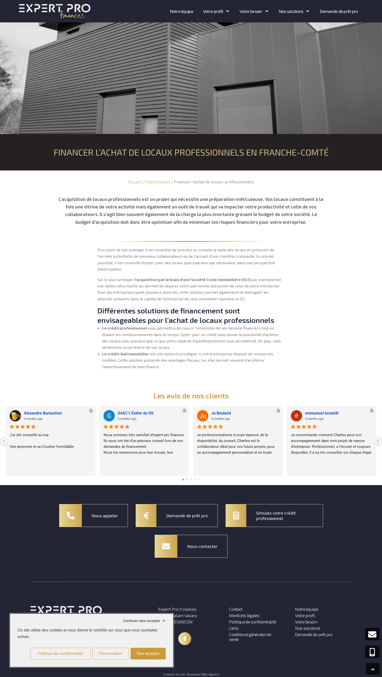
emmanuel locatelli (321, 413)
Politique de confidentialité (252, 621)
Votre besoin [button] (254, 11)
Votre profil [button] (216, 11)
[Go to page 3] (195, 479)
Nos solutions (307, 628)
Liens (233, 628)
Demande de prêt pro (339, 11)
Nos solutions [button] (294, 11)
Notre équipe (181, 11)
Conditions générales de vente (250, 637)
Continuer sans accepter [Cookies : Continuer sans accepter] (141, 621)
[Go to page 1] (187, 479)
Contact (235, 609)
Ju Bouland (221, 413)
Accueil (135, 181)
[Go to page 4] (199, 479)
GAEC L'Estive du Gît (135, 413)
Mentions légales (244, 615)
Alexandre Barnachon (43, 413)
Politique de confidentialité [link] (60, 653)
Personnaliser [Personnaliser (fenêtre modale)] (111, 653)
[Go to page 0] (183, 479)
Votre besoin (158, 181)
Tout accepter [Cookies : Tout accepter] (148, 653)
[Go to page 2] (191, 479)
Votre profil (305, 615)
